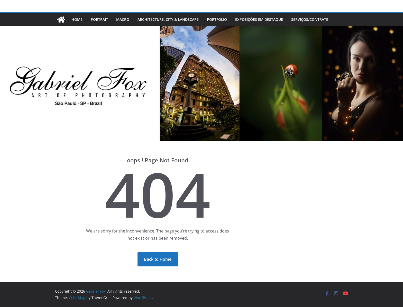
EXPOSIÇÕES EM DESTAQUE (259, 19)
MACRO (122, 19)
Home (77, 19)
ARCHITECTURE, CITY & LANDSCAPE (168, 19)
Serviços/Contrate (310, 19)
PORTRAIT (99, 19)
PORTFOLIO (217, 19)
